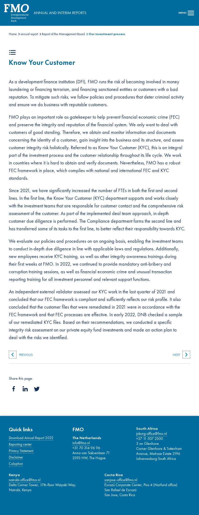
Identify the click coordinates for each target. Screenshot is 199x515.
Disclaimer (16, 457)
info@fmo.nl (81, 442)
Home (13, 34)
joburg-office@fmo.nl (151, 433)
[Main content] (99, 202)
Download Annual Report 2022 (31, 438)
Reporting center (20, 444)
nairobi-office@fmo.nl (24, 479)
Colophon (16, 463)
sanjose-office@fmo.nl (120, 479)
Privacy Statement (21, 450)
